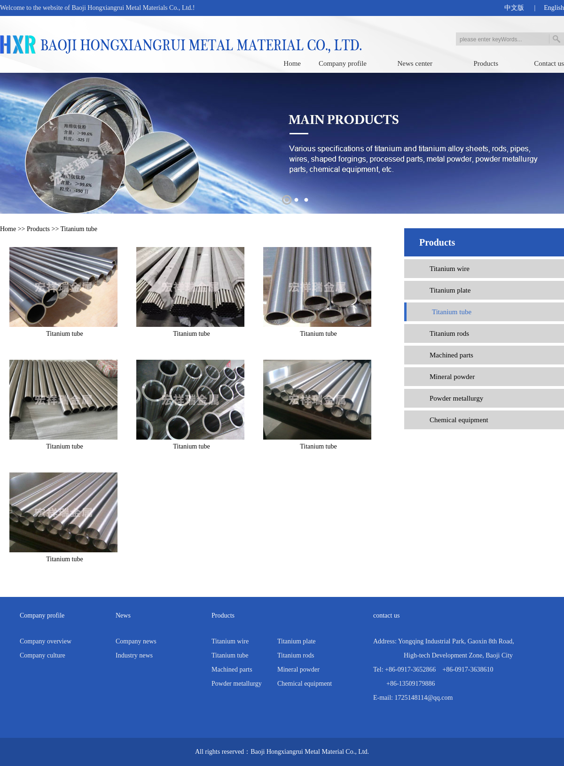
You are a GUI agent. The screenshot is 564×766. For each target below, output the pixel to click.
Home (292, 63)
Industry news (134, 655)
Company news (136, 641)
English (554, 7)
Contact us (549, 63)
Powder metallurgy (456, 398)
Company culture (42, 655)
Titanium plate (450, 290)
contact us (386, 615)
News (123, 615)
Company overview (45, 641)
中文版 (514, 7)
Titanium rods (449, 333)
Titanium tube (79, 228)
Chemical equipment (459, 420)
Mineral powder (452, 376)
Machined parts (451, 355)
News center (414, 63)
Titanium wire (450, 268)
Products (486, 63)
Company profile (343, 63)
